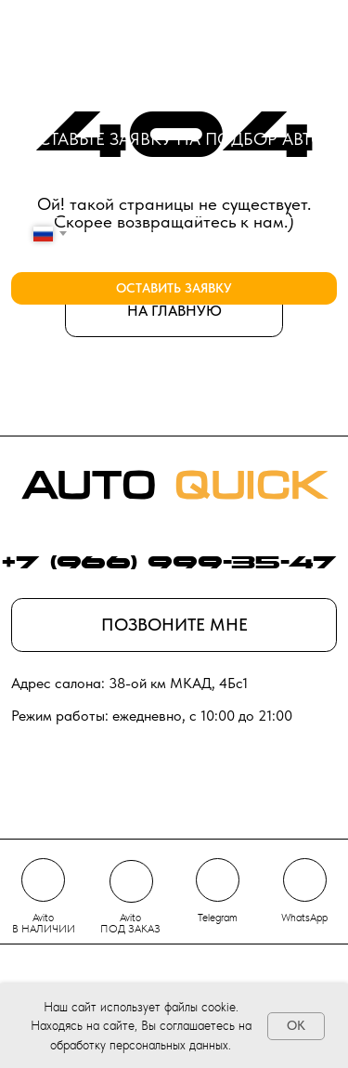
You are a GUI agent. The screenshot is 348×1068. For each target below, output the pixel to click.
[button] (174, 625)
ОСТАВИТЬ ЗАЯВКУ (174, 288)
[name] (174, 179)
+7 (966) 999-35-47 (169, 564)
